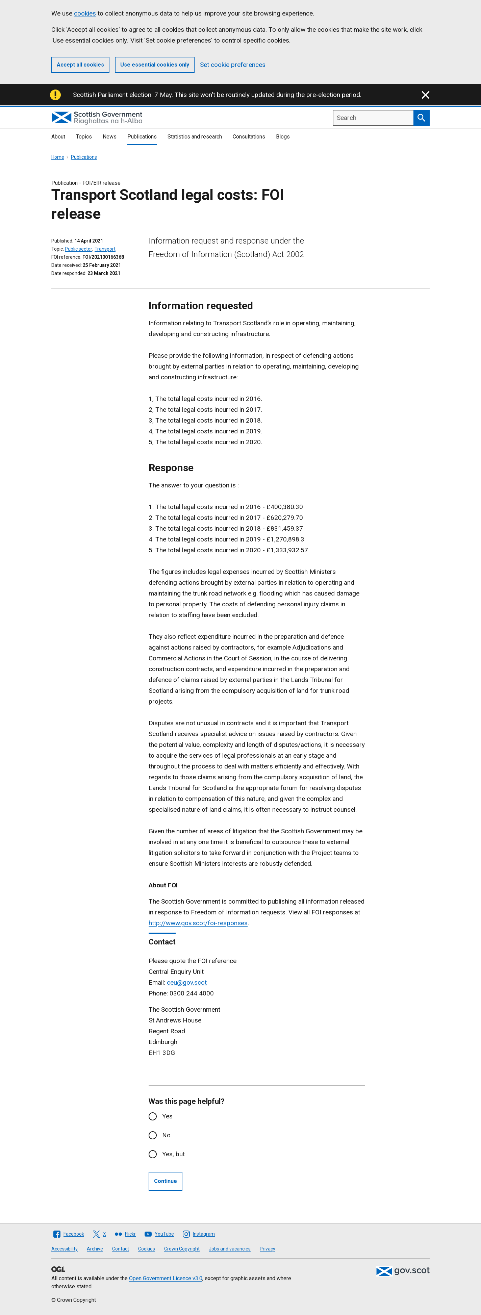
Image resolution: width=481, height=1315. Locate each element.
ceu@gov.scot (187, 982)
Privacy (267, 1248)
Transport (105, 249)
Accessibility (64, 1248)
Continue (165, 1181)
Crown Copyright (182, 1248)
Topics (84, 136)
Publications (142, 136)
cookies (85, 13)
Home (57, 157)
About (58, 136)
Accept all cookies (80, 64)
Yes (167, 1116)
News (110, 136)
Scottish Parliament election (112, 95)
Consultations (249, 136)
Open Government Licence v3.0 (165, 1278)
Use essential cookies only (154, 64)
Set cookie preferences (232, 65)
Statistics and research (195, 136)
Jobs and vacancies (230, 1248)
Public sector (78, 249)
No (166, 1135)
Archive (95, 1248)
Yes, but (173, 1154)
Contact (120, 1248)
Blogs (283, 136)
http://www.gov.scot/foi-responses (198, 923)
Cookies (146, 1248)
